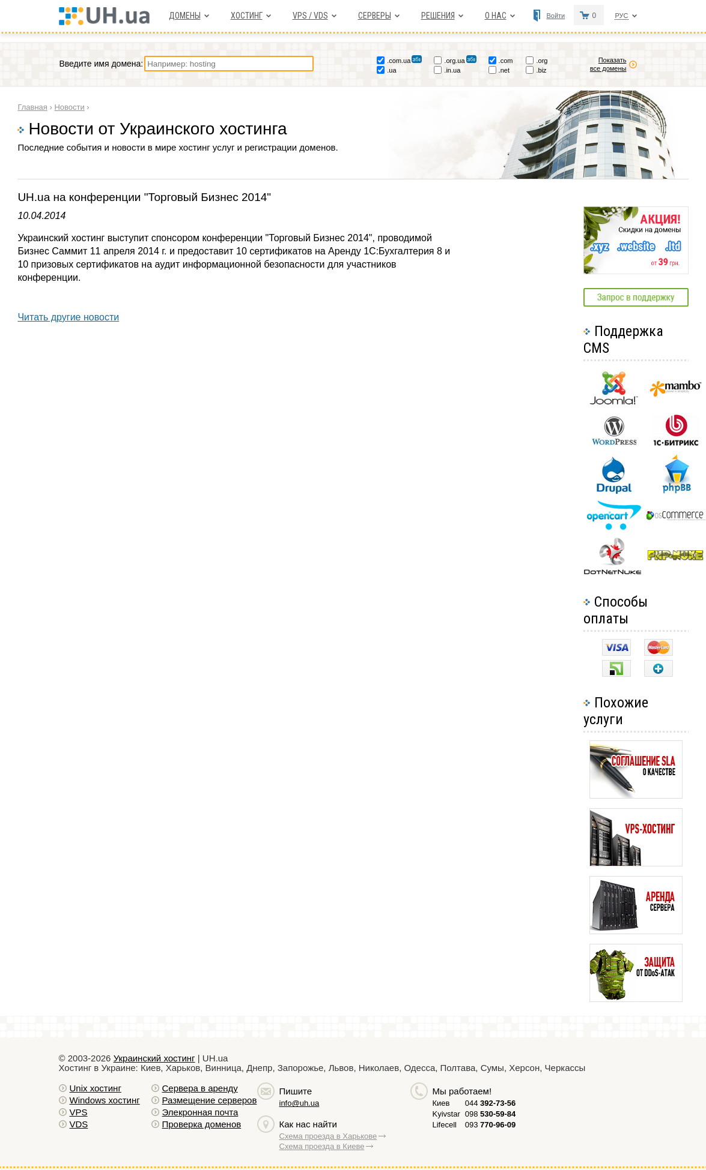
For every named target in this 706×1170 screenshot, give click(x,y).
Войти (555, 15)
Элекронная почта (200, 1112)
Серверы (374, 15)
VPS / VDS (310, 15)
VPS (79, 1112)
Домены (185, 15)
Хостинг (247, 15)
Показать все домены (614, 64)
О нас (496, 15)
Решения (438, 15)
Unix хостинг (95, 1088)
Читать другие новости (68, 317)
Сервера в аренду (200, 1088)
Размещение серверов (209, 1100)
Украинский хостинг (154, 1058)
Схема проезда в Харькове (328, 1136)
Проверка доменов (202, 1124)
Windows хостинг (105, 1100)
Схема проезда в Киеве (322, 1146)
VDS (79, 1124)
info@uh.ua (299, 1103)
